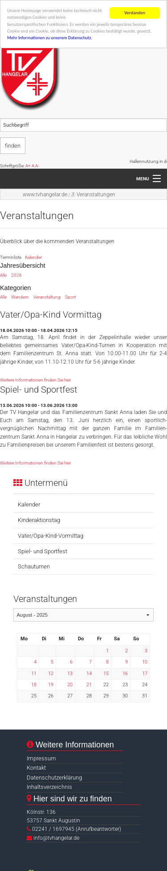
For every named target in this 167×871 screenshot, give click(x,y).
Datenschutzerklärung (54, 777)
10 (144, 662)
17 (144, 673)
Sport (70, 297)
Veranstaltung (47, 297)
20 (70, 685)
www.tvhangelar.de (45, 194)
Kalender (33, 257)
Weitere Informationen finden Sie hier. (35, 379)
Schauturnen (34, 566)
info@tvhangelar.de (56, 838)
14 (89, 673)
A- (37, 166)
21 (89, 685)
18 (34, 685)
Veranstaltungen (93, 194)
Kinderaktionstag (39, 520)
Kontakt (36, 767)
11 (34, 673)
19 (50, 685)
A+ (28, 166)
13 (70, 673)
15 (106, 673)
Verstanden (134, 13)
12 (50, 673)
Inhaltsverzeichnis (49, 787)
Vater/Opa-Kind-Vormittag (50, 535)
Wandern (20, 297)
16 (125, 673)
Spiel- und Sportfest (42, 550)
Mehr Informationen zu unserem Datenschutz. (49, 38)
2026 (16, 275)
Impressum (41, 758)
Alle (3, 275)
